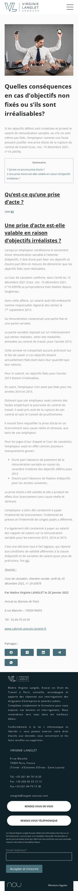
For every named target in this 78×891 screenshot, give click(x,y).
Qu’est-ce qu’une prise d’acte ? (26, 169)
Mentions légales (57, 885)
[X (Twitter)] (27, 652)
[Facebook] (11, 652)
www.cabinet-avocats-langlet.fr (25, 629)
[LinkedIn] (43, 652)
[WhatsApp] (11, 662)
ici (12, 211)
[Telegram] (59, 652)
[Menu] (70, 7)
